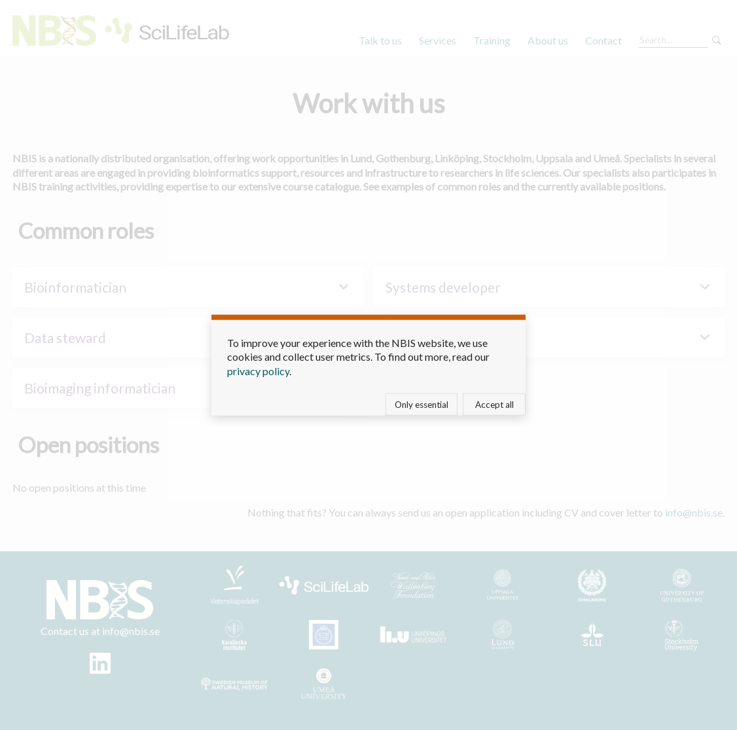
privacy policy (258, 370)
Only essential (421, 404)
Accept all (494, 404)
